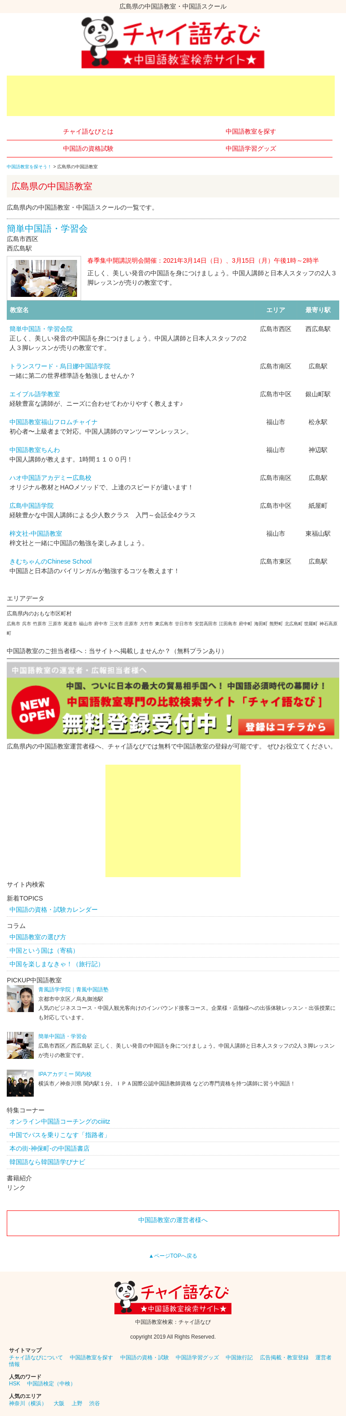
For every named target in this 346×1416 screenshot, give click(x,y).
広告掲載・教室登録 (284, 1357)
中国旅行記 (239, 1357)
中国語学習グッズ (251, 148)
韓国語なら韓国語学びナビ (47, 1161)
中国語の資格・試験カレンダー (53, 909)
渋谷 (94, 1403)
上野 (77, 1403)
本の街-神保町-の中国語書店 (49, 1148)
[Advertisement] (171, 96)
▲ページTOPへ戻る (173, 1256)
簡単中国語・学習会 (47, 228)
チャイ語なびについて (36, 1357)
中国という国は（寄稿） (44, 950)
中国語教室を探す (251, 131)
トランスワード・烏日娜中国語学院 (59, 366)
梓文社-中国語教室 (35, 533)
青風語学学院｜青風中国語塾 (73, 989)
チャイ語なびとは (88, 131)
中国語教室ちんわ (34, 449)
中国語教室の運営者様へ (173, 1219)
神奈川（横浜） (28, 1403)
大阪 (59, 1403)
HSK (14, 1383)
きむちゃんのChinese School (50, 561)
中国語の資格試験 (88, 148)
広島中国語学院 (31, 505)
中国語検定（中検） (51, 1383)
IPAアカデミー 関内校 (64, 1074)
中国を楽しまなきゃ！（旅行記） (56, 964)
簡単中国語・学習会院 (41, 328)
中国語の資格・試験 (144, 1357)
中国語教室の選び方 (37, 937)
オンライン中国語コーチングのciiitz (59, 1121)
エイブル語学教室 (34, 394)
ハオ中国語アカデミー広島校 (50, 477)
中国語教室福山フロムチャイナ (53, 422)
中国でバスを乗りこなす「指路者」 (59, 1134)
